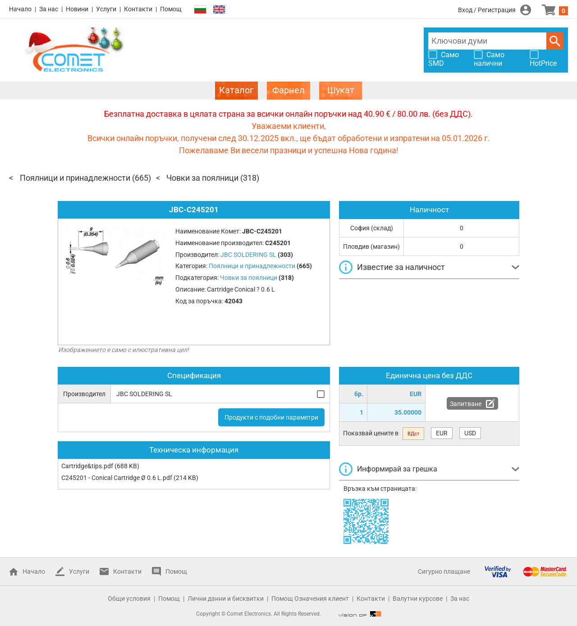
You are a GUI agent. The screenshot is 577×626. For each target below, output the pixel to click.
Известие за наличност (401, 267)
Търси (554, 41)
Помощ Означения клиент (310, 598)
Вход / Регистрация (487, 10)
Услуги (106, 9)
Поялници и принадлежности (75, 178)
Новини (77, 9)
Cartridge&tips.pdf (87, 466)
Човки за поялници (202, 178)
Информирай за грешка (397, 469)
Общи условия (129, 598)
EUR (442, 433)
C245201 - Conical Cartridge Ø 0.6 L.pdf (116, 477)
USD (470, 433)
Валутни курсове (418, 598)
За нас (48, 9)
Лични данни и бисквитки (226, 598)
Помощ (171, 9)
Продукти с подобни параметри (271, 417)
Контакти (138, 9)
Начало (20, 9)
